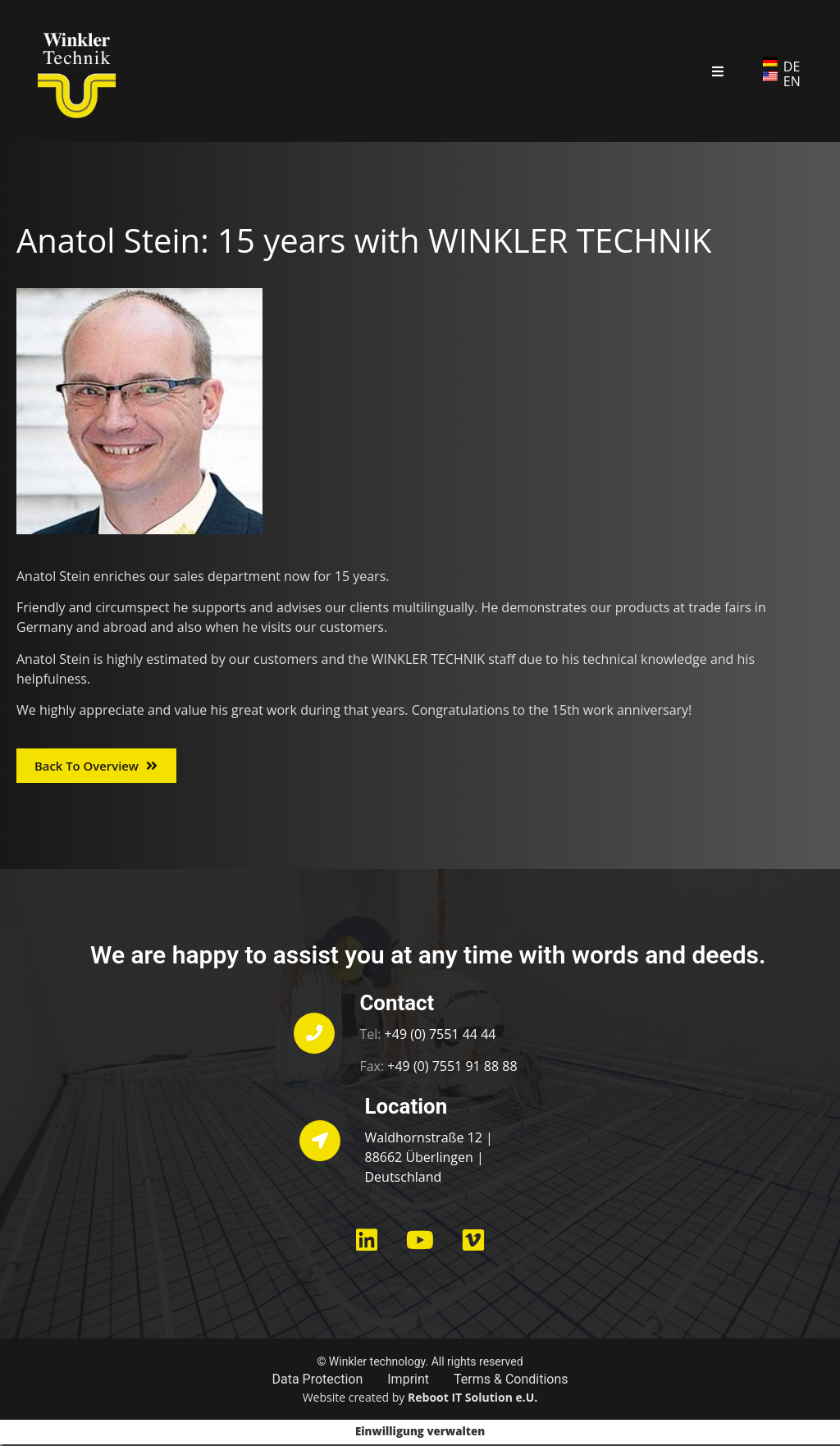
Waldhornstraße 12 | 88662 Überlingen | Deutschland (429, 1158)
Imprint (408, 1381)
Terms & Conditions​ (511, 1381)
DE (792, 66)
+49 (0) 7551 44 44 (440, 1036)
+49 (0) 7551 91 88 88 (452, 1067)
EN (792, 81)
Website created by (420, 1399)
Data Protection (317, 1381)
